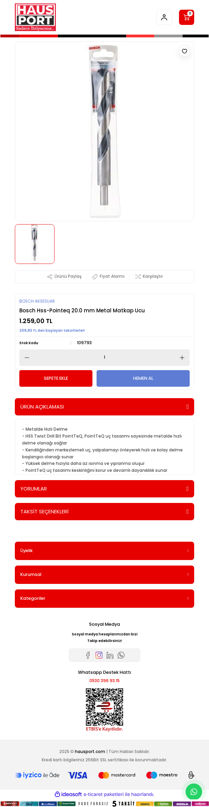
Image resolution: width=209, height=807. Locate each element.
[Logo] (35, 17)
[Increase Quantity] (184, 357)
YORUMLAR (33, 488)
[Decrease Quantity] (24, 357)
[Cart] (186, 17)
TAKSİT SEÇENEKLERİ (44, 511)
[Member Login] (164, 17)
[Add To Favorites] (184, 51)
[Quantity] (104, 357)
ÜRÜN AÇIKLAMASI (42, 406)
